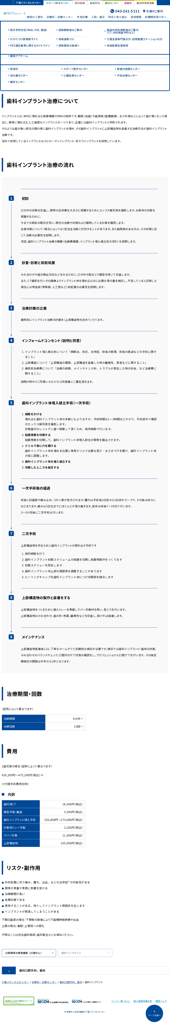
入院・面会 (98, 17)
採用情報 (136, 17)
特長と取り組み (117, 17)
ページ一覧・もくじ (120, 1001)
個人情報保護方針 (142, 1001)
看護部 (128, 3)
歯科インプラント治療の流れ (71, 68)
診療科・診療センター (60, 17)
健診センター (112, 3)
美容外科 (95, 3)
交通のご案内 (153, 11)
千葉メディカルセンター (28, 2)
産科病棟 (80, 3)
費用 (129, 68)
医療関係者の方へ (156, 17)
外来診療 (82, 17)
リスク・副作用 (14, 75)
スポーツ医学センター (58, 3)
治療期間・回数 (108, 68)
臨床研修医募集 (145, 3)
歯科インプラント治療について (24, 68)
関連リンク (161, 1001)
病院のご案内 (35, 17)
